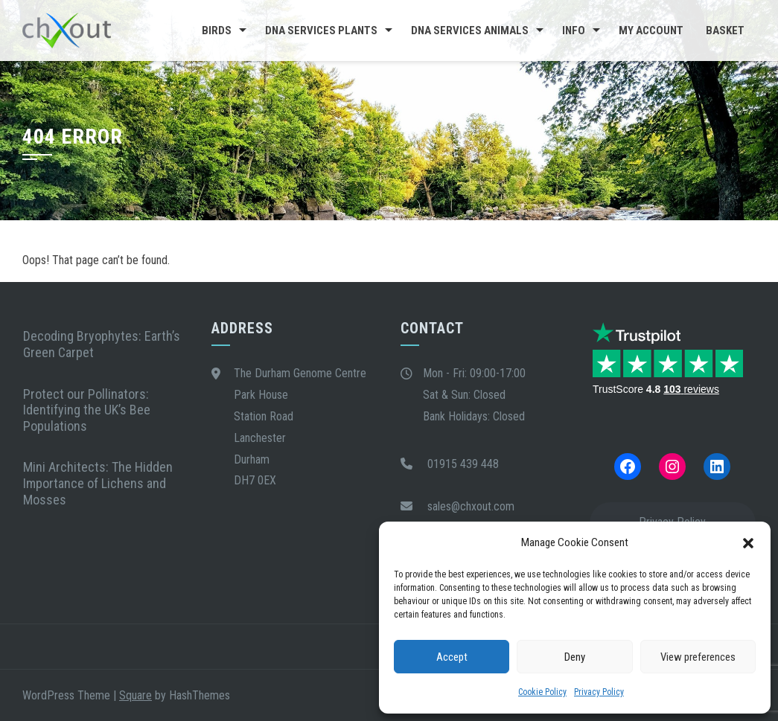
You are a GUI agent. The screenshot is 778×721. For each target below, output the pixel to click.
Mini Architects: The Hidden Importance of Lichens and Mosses (98, 483)
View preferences (698, 657)
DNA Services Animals (470, 30)
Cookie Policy (542, 692)
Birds (217, 30)
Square (135, 695)
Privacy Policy (599, 692)
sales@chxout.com (470, 506)
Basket (725, 30)
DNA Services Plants (321, 30)
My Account (651, 30)
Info (573, 30)
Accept (452, 657)
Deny (574, 657)
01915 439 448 (463, 464)
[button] (748, 543)
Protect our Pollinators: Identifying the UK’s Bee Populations (86, 410)
